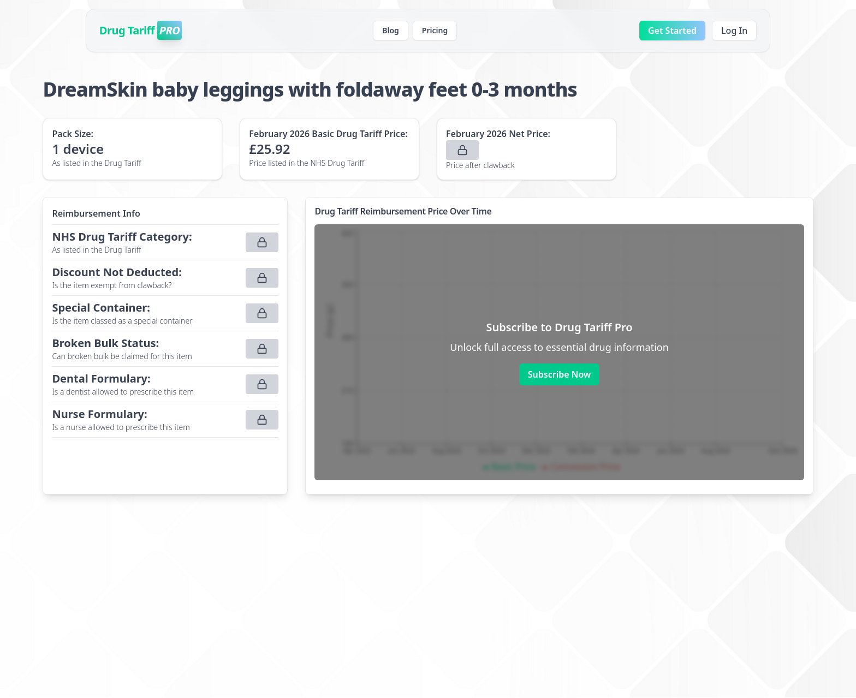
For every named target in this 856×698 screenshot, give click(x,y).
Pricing (435, 30)
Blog (390, 30)
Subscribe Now (559, 374)
